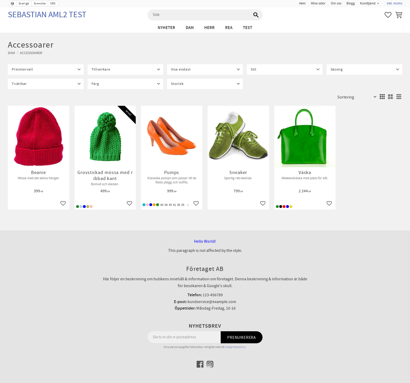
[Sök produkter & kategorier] (205, 14)
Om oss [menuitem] (336, 3)
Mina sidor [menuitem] (318, 3)
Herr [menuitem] (209, 28)
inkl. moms (394, 3)
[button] (388, 14)
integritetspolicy (235, 347)
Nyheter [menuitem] (166, 28)
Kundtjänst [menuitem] (367, 3)
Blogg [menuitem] (350, 3)
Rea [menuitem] (228, 28)
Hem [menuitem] (302, 3)
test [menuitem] (247, 28)
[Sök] (256, 14)
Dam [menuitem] (190, 28)
